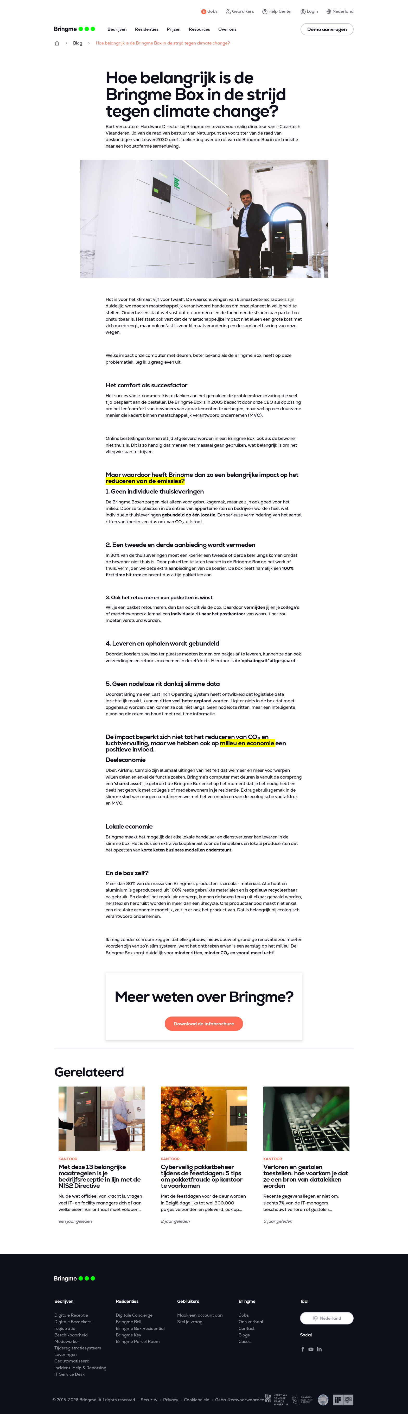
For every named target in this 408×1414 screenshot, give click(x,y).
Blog (77, 43)
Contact (246, 1328)
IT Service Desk (69, 1374)
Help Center (277, 11)
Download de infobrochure (204, 1024)
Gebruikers (240, 11)
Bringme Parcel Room (138, 1341)
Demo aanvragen (327, 29)
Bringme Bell (128, 1321)
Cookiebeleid (196, 1400)
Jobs (209, 11)
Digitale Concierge (134, 1315)
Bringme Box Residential (140, 1328)
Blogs (244, 1335)
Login (309, 11)
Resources (199, 29)
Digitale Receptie (71, 1315)
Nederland (340, 11)
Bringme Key (128, 1335)
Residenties (146, 29)
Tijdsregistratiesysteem (77, 1348)
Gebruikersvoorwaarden (239, 1400)
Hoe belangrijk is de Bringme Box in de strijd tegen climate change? (163, 43)
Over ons (227, 29)
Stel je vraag (189, 1321)
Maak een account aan (200, 1315)
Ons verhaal (251, 1321)
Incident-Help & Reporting (80, 1368)
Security (149, 1400)
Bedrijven (117, 29)
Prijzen (174, 29)
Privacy (170, 1400)
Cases (245, 1341)
